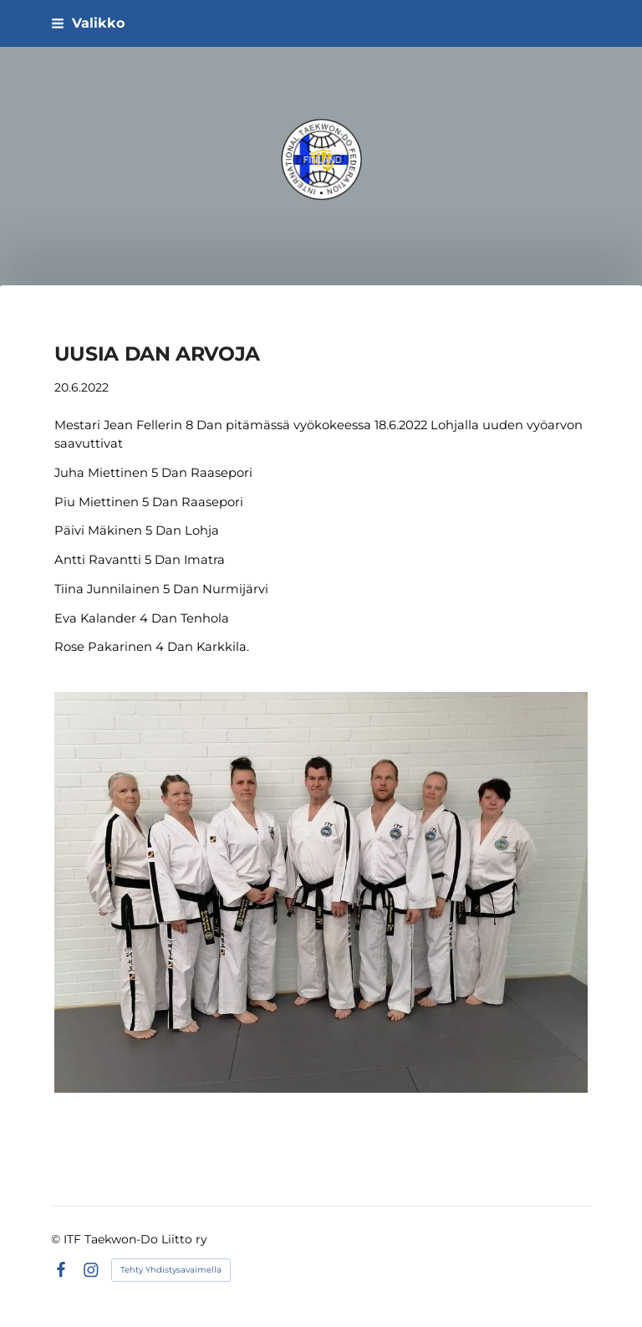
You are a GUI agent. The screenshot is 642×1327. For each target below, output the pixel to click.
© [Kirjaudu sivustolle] (57, 1239)
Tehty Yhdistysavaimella (171, 1269)
